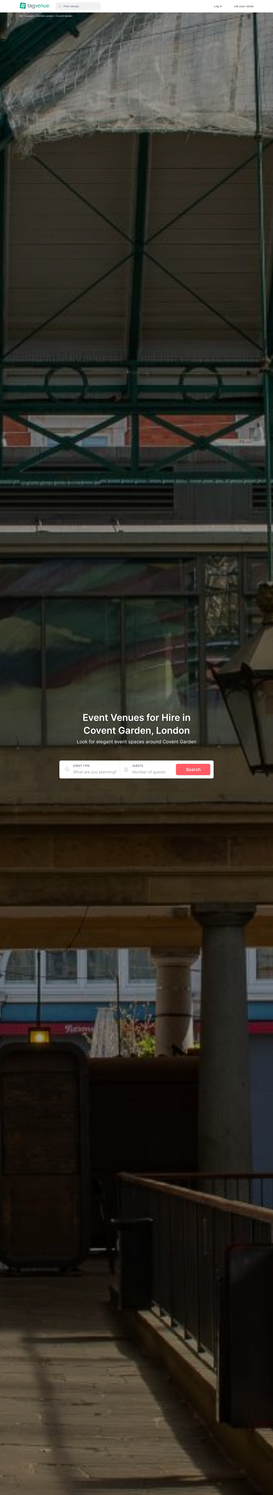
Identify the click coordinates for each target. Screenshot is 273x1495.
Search (193, 769)
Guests (137, 765)
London (29, 15)
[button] (78, 6)
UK (21, 15)
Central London (45, 15)
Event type (81, 765)
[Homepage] (34, 6)
